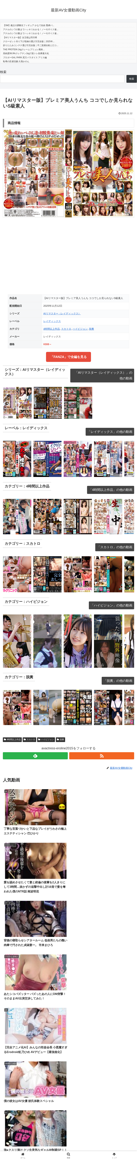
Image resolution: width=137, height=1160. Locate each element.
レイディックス (52, 321)
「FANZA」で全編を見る (68, 357)
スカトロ (66, 328)
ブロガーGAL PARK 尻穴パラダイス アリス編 (25, 57)
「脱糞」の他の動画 (117, 681)
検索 (3, 72)
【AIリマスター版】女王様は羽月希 (20, 37)
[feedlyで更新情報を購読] (35, 755)
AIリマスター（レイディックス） (62, 313)
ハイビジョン (80, 328)
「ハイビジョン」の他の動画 (111, 605)
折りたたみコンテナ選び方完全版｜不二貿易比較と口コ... (30, 45)
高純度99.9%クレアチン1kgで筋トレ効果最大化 (26, 53)
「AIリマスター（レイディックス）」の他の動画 (103, 375)
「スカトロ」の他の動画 (114, 547)
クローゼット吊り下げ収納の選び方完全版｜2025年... (29, 41)
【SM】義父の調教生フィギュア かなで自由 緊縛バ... (28, 25)
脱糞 (91, 328)
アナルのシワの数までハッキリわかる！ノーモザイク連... (30, 29)
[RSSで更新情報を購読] (101, 755)
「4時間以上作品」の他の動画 (110, 490)
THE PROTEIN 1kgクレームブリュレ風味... (24, 49)
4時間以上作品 (51, 328)
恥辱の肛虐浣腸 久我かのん (16, 61)
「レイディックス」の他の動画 (109, 432)
